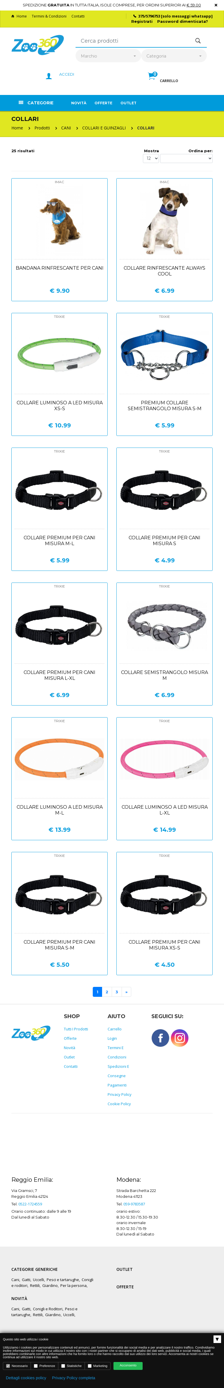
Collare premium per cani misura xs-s (164, 945)
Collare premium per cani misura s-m (59, 945)
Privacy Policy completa (73, 1377)
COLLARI (145, 128)
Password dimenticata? (182, 21)
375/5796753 (149, 16)
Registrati (142, 21)
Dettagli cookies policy (26, 1377)
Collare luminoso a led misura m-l (60, 810)
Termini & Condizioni (49, 16)
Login (112, 1038)
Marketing (97, 1366)
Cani (15, 1279)
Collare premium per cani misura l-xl (59, 675)
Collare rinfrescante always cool (164, 271)
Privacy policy (120, 1094)
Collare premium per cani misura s (164, 540)
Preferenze (44, 1366)
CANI (66, 128)
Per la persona (73, 1285)
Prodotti (42, 128)
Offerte (103, 103)
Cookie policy (119, 1103)
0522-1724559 (30, 1204)
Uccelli (38, 1279)
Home (19, 16)
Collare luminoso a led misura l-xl (165, 810)
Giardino (50, 1285)
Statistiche (71, 1366)
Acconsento (128, 1365)
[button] (163, 82)
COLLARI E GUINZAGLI (104, 128)
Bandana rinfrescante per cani (60, 268)
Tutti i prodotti (76, 1029)
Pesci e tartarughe (63, 1279)
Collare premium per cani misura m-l (59, 540)
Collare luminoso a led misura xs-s (60, 405)
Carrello (115, 1029)
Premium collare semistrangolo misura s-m (165, 405)
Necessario (17, 1366)
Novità (78, 103)
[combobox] (108, 56)
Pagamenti (117, 1085)
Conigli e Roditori (47, 1308)
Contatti (78, 16)
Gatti (26, 1279)
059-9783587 (134, 1204)
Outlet (128, 103)
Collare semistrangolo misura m (164, 675)
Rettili (35, 1285)
